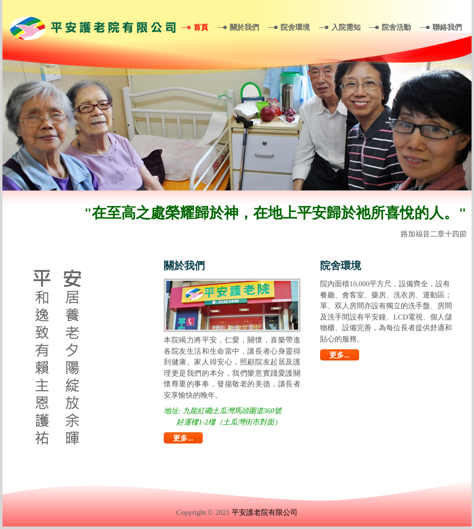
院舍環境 (295, 27)
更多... (183, 438)
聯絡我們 (447, 27)
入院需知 (346, 27)
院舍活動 (396, 27)
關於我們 (244, 27)
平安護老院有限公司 (265, 512)
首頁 (201, 27)
